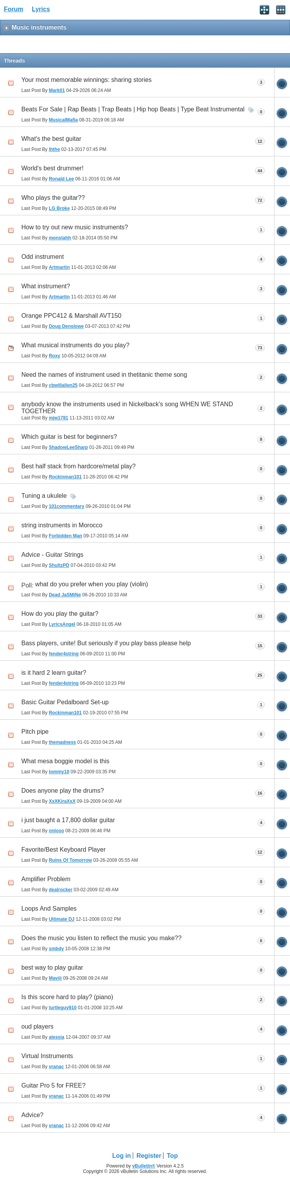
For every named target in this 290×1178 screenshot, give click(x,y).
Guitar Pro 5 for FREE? (53, 1085)
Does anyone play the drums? (62, 790)
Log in (121, 1155)
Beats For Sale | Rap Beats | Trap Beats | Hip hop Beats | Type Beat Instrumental (133, 109)
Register (148, 1155)
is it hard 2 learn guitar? (53, 672)
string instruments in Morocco (61, 525)
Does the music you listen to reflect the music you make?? (101, 938)
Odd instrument (42, 256)
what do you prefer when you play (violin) (91, 584)
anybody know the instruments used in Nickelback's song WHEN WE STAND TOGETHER (127, 407)
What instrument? (45, 286)
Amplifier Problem (45, 879)
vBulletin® (143, 1166)
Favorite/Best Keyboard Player (63, 849)
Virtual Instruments (47, 1056)
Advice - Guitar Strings (52, 554)
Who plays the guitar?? (53, 197)
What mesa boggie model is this (65, 761)
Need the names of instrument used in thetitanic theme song (104, 374)
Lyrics (41, 9)
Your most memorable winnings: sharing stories (86, 79)
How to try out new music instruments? (74, 227)
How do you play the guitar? (59, 613)
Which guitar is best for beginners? (69, 436)
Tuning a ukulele (44, 495)
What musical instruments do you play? (75, 345)
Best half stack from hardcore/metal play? (78, 466)
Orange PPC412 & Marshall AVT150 (71, 315)
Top (172, 1155)
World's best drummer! (52, 168)
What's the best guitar (51, 138)
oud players (37, 1026)
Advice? (32, 1115)
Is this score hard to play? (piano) (67, 997)
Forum (13, 9)
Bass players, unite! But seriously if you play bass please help (106, 643)
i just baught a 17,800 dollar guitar (68, 820)
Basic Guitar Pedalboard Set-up (65, 702)
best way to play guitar (52, 967)
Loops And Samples (48, 908)
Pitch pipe (35, 731)
